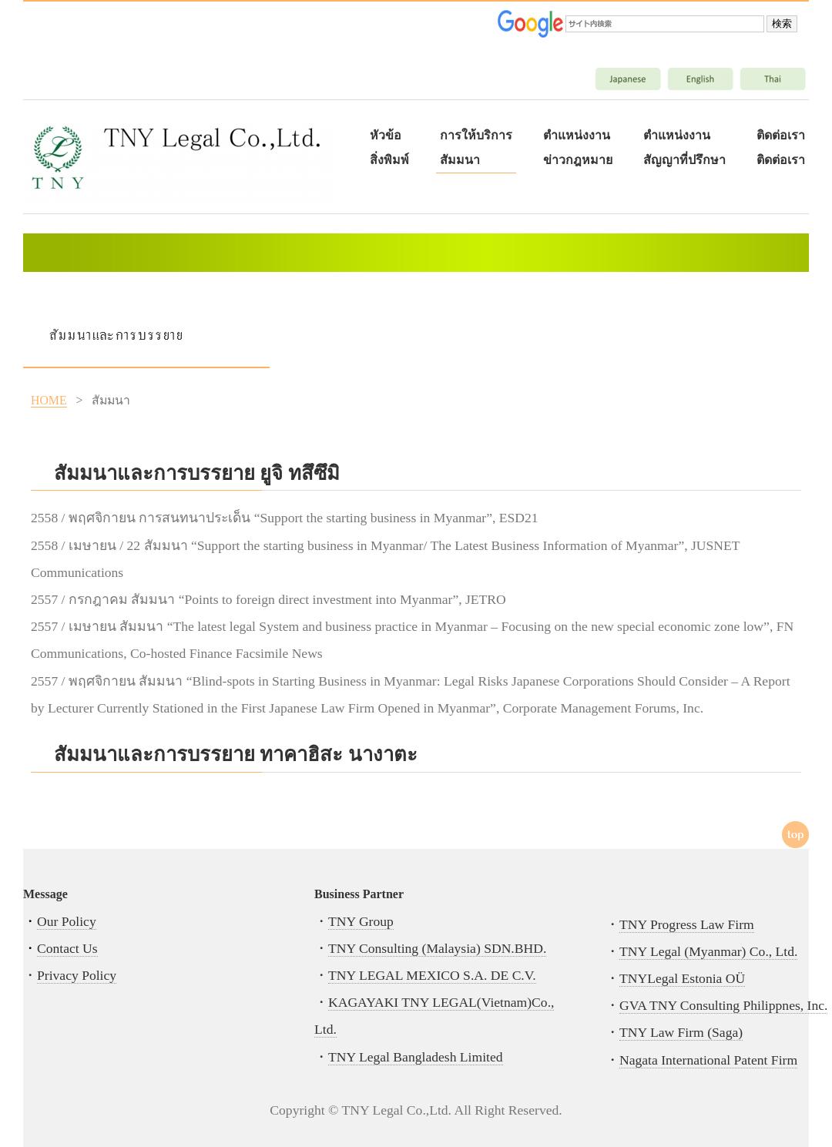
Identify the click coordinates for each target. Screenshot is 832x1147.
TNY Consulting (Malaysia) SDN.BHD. (437, 948)
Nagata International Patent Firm (708, 1060)
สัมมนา (460, 159)
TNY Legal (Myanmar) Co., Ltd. (708, 951)
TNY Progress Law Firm (686, 924)
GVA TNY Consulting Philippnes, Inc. (723, 1005)
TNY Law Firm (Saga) (681, 1032)
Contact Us (67, 948)
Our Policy (66, 921)
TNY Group (361, 921)
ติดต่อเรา (781, 135)
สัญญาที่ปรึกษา (684, 159)
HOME (49, 400)
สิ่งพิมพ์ (389, 159)
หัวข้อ (385, 135)
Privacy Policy (76, 975)
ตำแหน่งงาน (576, 135)
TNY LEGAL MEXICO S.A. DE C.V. (432, 975)
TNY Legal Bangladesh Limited (415, 1057)
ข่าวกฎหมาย (577, 159)
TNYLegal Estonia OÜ (682, 978)
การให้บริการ (476, 135)
